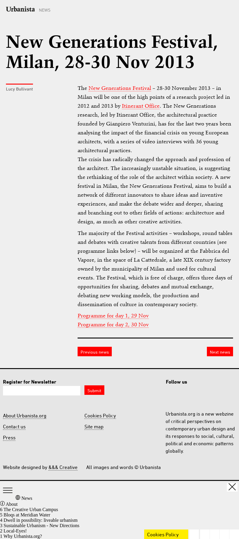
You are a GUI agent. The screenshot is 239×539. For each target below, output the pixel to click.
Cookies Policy (100, 416)
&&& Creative (63, 467)
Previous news (95, 351)
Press (9, 438)
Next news (220, 351)
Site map (93, 427)
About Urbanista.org (24, 416)
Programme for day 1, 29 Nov (113, 315)
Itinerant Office (141, 106)
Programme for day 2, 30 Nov (113, 324)
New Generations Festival (120, 88)
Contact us (14, 427)
